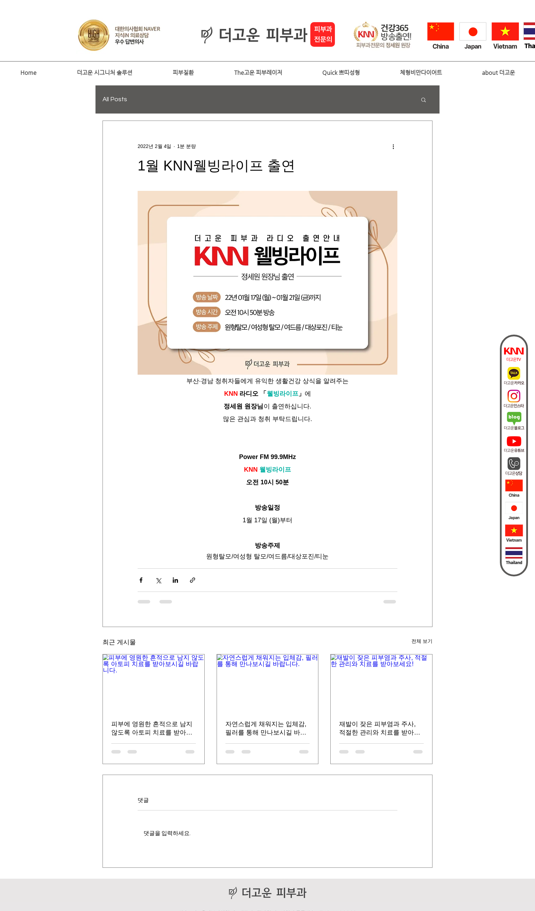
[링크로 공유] (192, 580)
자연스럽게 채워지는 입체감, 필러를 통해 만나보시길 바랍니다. (265, 729)
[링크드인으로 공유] (175, 580)
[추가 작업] (393, 146)
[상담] (513, 466)
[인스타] (513, 398)
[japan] (513, 511)
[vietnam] (513, 533)
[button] (104, 73)
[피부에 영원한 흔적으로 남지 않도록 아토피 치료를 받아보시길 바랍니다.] (153, 682)
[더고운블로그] (513, 421)
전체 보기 (421, 641)
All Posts (115, 99)
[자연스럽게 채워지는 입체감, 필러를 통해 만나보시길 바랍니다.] (267, 682)
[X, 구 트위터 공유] (158, 580)
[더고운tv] (513, 353)
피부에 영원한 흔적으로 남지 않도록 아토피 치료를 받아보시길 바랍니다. (151, 729)
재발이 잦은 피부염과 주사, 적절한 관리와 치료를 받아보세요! (379, 729)
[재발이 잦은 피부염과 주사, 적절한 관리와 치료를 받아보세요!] (381, 682)
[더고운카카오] (513, 376)
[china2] (513, 488)
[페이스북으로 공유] (141, 580)
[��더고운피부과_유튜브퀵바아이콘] (513, 443)
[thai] (513, 556)
